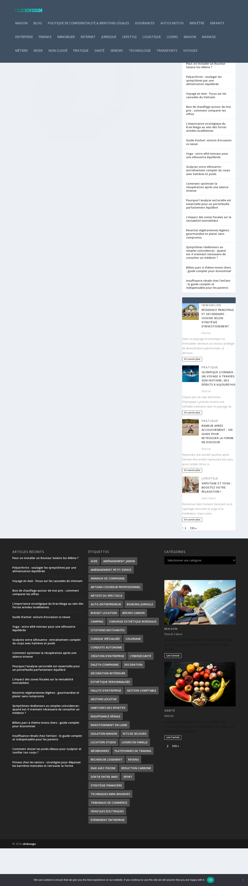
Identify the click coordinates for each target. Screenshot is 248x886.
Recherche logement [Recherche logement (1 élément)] (106, 797)
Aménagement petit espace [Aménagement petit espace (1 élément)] (111, 607)
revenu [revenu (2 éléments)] (133, 797)
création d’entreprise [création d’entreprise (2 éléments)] (107, 693)
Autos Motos (172, 26)
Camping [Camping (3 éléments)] (97, 659)
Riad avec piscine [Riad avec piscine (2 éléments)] (103, 806)
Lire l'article (172, 693)
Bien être (197, 26)
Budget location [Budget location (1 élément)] (104, 650)
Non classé (58, 53)
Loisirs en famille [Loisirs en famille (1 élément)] (135, 780)
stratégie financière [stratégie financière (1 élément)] (106, 823)
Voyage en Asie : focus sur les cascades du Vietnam (206, 133)
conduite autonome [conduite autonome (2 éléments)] (106, 685)
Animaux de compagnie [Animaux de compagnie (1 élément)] (108, 616)
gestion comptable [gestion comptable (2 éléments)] (141, 728)
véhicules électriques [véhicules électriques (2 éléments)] (107, 849)
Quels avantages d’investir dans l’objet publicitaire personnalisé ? (47, 149)
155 (192, 566)
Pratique (81, 53)
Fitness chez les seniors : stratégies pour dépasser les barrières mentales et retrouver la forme (46, 801)
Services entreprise (58, 157)
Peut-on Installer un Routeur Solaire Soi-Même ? (205, 103)
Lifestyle (129, 40)
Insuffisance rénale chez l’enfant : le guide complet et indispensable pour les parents (208, 321)
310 (174, 783)
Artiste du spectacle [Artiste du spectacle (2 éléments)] (106, 633)
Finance (45, 40)
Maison (21, 26)
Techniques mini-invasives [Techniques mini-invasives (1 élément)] (110, 831)
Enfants (217, 26)
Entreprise (24, 40)
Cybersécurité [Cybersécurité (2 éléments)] (140, 693)
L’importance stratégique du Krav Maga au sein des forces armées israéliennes (206, 164)
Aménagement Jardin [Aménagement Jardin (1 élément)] (119, 599)
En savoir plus (29, 182)
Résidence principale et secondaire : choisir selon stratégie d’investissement (218, 356)
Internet (88, 40)
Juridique (108, 40)
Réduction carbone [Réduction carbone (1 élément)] (136, 806)
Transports (167, 53)
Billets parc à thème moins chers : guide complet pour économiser (208, 306)
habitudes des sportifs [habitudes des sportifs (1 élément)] (108, 745)
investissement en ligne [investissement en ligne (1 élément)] (109, 762)
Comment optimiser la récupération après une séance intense (207, 224)
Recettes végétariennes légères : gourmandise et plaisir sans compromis (208, 271)
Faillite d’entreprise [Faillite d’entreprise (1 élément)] (106, 728)
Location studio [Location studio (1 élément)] (103, 780)
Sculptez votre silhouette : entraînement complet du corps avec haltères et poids (208, 207)
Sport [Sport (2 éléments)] (127, 814)
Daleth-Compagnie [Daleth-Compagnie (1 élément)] (105, 702)
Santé (99, 53)
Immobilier (66, 40)
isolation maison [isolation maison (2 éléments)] (104, 771)
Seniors (116, 53)
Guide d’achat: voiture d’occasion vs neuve (209, 179)
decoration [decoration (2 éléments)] (133, 702)
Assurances (145, 26)
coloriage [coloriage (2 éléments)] (133, 676)
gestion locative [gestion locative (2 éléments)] (104, 737)
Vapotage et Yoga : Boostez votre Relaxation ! (217, 525)
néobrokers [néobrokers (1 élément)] (100, 788)
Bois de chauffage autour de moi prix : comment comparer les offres (208, 148)
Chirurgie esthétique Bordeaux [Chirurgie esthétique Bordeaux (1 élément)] (133, 659)
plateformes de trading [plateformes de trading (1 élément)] (133, 788)
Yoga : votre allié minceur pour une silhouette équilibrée (207, 193)
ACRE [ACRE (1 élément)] (94, 599)
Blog (37, 26)
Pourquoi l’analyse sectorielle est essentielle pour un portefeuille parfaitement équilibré (208, 241)
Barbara (25, 157)
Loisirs (172, 40)
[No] (242, 880)
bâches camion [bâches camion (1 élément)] (133, 650)
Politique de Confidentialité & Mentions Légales (88, 26)
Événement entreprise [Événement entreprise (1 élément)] (108, 857)
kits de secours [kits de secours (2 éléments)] (134, 771)
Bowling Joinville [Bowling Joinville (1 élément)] (140, 642)
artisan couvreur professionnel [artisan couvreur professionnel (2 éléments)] (115, 624)
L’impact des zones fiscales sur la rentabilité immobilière (208, 256)
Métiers (21, 53)
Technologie (140, 53)
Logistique (152, 40)
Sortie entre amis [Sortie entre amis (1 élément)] (104, 814)
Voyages (190, 53)
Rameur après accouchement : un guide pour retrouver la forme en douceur (218, 471)
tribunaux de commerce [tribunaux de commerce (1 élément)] (109, 840)
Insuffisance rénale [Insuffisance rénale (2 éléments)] (105, 754)
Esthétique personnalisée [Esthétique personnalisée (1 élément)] (110, 719)
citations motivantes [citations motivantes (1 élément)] (108, 668)
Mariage (209, 40)
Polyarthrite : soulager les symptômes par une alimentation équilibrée (204, 118)
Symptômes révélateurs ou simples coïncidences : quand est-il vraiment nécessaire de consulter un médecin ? (206, 290)
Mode (38, 53)
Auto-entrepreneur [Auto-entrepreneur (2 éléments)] (106, 642)
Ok (210, 879)
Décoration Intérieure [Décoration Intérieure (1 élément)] (108, 711)
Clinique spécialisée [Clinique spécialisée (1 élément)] (105, 676)
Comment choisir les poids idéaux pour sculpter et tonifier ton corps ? (46, 788)
